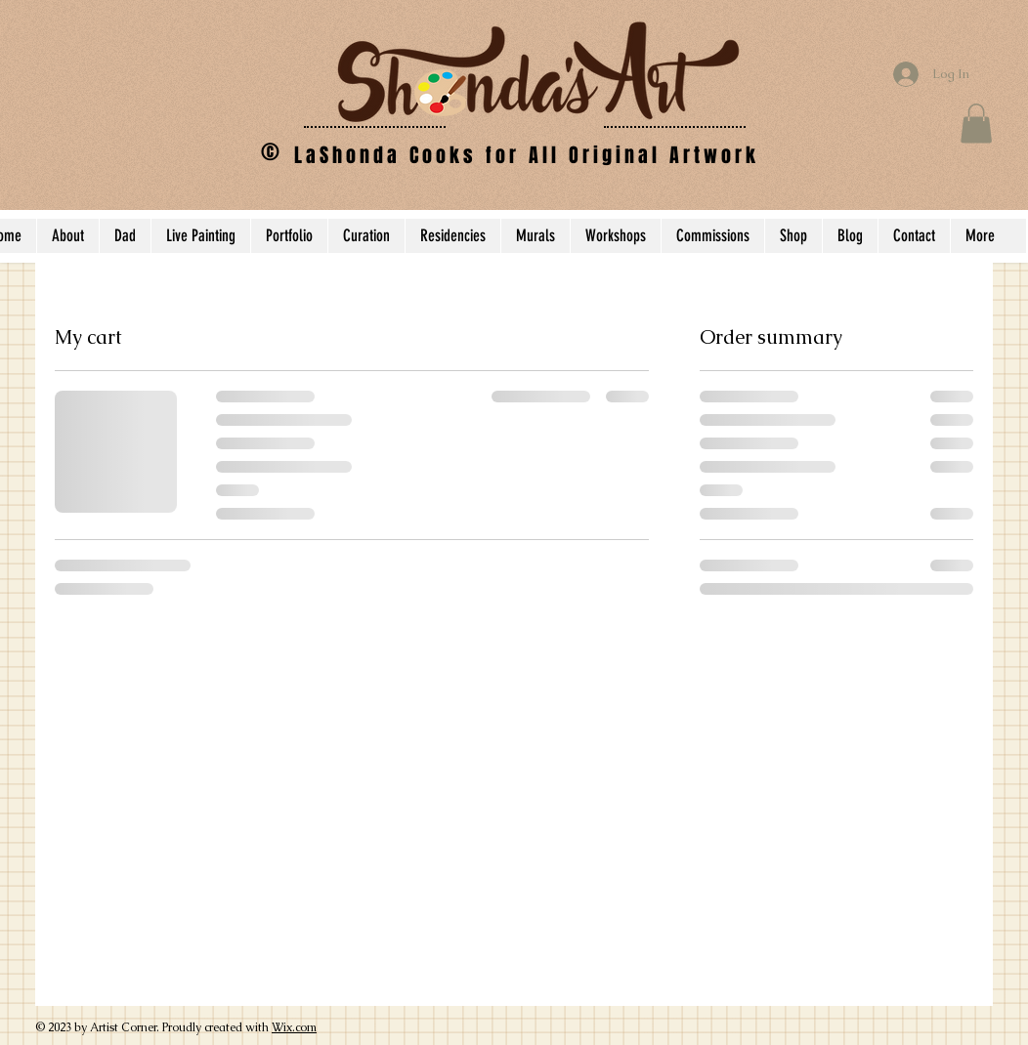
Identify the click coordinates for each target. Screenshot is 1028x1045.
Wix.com (294, 1027)
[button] (976, 124)
